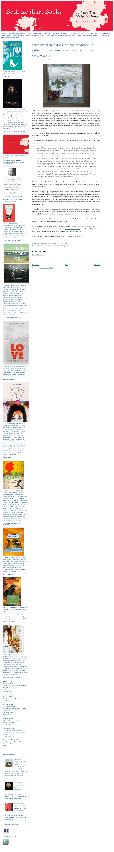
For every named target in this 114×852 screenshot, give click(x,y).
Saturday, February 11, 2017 (56, 243)
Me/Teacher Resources (17, 33)
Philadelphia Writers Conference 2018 (14, 732)
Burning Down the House (44, 246)
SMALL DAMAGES (105, 33)
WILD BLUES (13, 720)
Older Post (97, 265)
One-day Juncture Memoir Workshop (14, 742)
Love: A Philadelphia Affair (87, 35)
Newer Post (35, 265)
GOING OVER (93, 33)
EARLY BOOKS (6, 35)
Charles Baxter (56, 246)
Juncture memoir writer (72, 229)
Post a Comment (38, 255)
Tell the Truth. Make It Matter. (39, 33)
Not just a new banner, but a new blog (19, 785)
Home (4, 33)
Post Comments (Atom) (47, 268)
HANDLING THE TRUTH (60, 33)
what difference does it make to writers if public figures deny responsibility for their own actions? (63, 50)
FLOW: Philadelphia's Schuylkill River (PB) (29, 35)
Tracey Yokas (65, 246)
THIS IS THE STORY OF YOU (77, 33)
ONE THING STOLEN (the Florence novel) (61, 35)
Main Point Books (8, 722)
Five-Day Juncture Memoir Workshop (14, 699)
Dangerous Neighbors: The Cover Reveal (21, 762)
